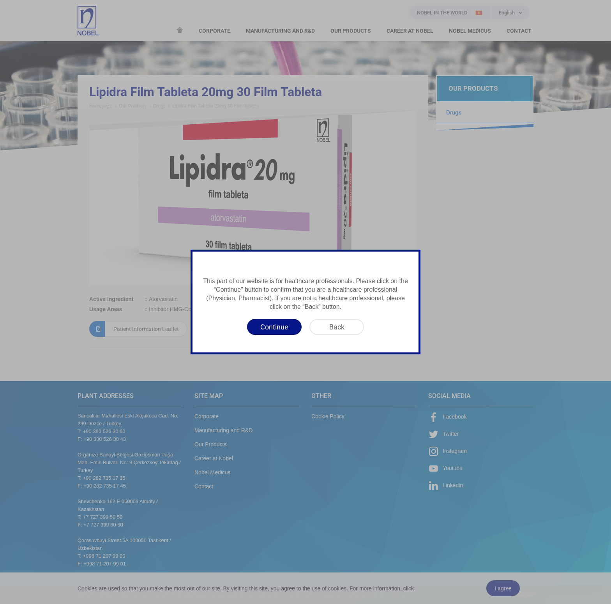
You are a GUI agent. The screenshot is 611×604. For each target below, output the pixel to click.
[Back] (336, 327)
